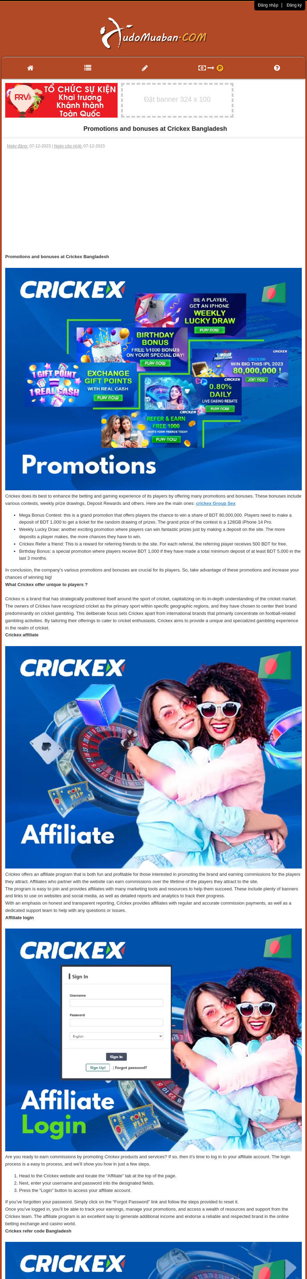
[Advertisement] (154, 201)
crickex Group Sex (216, 503)
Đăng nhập (268, 5)
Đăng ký (294, 5)
